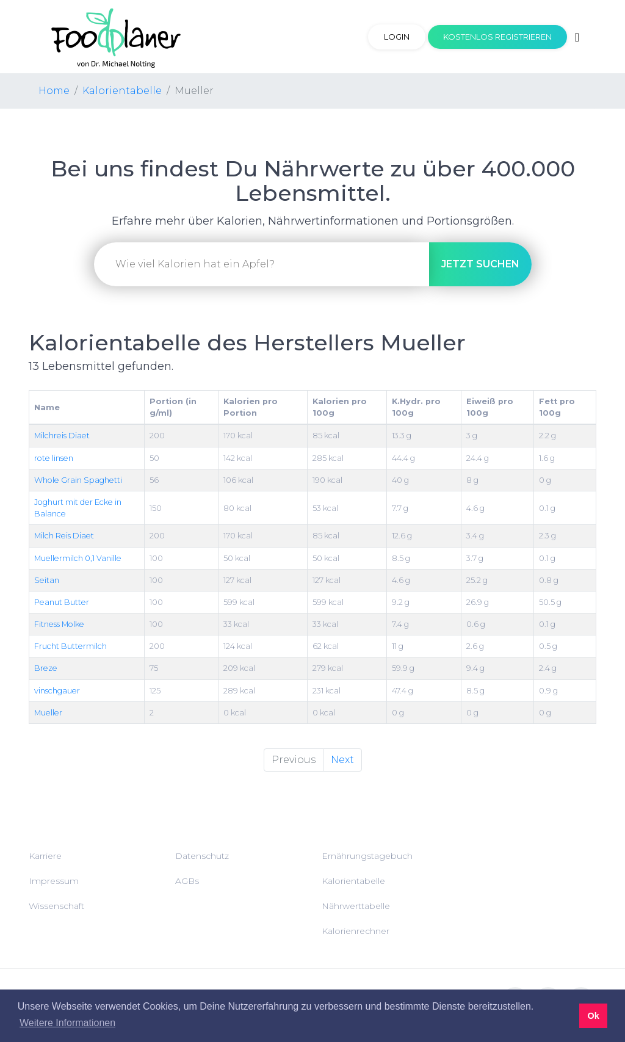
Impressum (54, 880)
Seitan (46, 580)
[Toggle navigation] (577, 37)
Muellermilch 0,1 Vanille (77, 558)
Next (342, 759)
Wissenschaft (56, 905)
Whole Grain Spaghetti (78, 480)
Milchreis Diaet (62, 435)
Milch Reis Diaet (64, 535)
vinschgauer (57, 690)
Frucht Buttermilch (70, 646)
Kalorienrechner (355, 930)
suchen (480, 264)
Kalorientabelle (122, 90)
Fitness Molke (59, 624)
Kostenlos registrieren (497, 37)
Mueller (48, 712)
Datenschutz (202, 855)
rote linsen (53, 458)
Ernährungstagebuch (367, 855)
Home (54, 90)
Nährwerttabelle (356, 905)
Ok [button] (593, 1016)
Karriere (45, 855)
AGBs (187, 880)
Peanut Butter (61, 602)
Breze (45, 668)
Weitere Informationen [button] (67, 1023)
